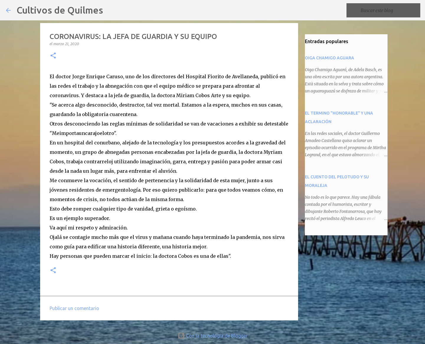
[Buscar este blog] (389, 10)
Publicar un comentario (74, 308)
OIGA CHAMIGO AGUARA (329, 58)
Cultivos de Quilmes (60, 10)
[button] (53, 56)
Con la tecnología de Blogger (213, 335)
